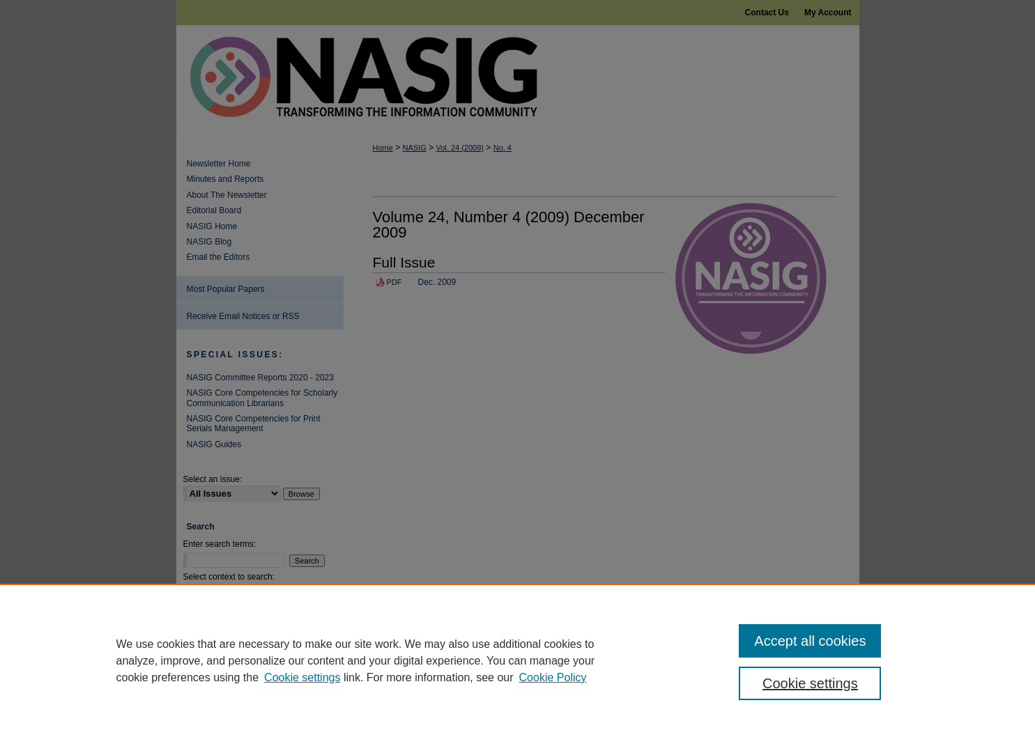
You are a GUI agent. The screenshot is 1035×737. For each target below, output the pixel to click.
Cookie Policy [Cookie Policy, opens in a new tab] (553, 677)
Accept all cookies (810, 641)
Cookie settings (302, 677)
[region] (517, 660)
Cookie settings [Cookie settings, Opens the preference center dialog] (810, 683)
